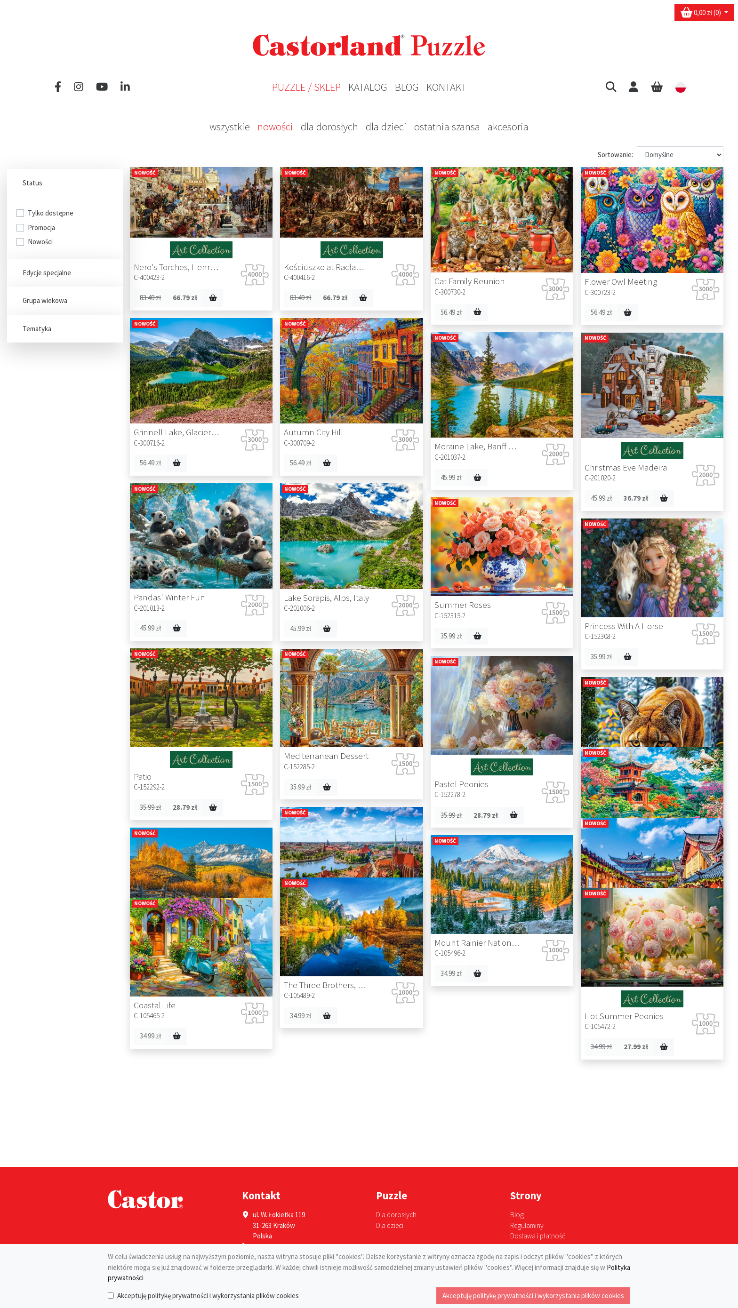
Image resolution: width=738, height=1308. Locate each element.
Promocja (41, 227)
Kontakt (446, 87)
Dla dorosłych (329, 126)
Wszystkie (229, 126)
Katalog (367, 87)
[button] (611, 87)
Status (34, 182)
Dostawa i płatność (537, 1235)
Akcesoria (508, 126)
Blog (407, 87)
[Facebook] (58, 87)
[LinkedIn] (125, 87)
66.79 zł (185, 297)
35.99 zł (451, 635)
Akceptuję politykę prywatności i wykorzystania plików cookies (208, 1295)
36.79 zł (636, 498)
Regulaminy (527, 1225)
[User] (633, 87)
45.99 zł (451, 477)
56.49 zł (601, 312)
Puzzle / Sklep (306, 87)
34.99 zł (491, 839)
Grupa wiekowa (46, 300)
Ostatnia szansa (447, 126)
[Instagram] (78, 87)
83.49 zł (150, 297)
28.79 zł (185, 807)
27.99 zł (357, 1084)
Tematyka (38, 328)
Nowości (275, 126)
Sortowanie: (615, 154)
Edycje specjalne (48, 272)
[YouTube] (102, 87)
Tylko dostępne (50, 212)
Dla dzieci (386, 126)
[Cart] (657, 87)
